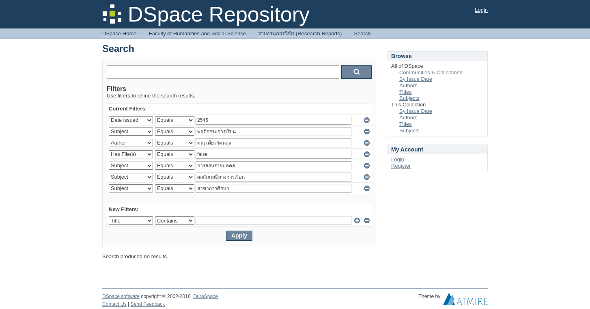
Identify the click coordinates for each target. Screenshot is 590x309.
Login (481, 10)
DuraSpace (205, 296)
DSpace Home (119, 33)
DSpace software (121, 296)
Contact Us (114, 304)
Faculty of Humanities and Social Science (197, 33)
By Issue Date (415, 79)
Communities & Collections (430, 72)
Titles (405, 92)
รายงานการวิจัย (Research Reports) (300, 33)
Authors (408, 85)
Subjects (409, 98)
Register (401, 166)
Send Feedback (148, 304)
